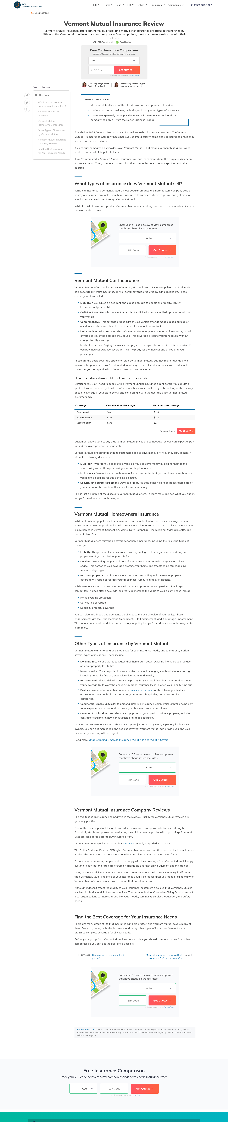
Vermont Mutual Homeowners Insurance (50, 122)
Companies (175, 5)
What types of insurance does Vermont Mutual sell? (52, 104)
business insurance (141, 690)
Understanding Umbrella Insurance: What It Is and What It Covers (128, 739)
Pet (130, 5)
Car (120, 5)
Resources (157, 5)
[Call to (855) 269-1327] (201, 5)
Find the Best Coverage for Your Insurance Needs (51, 150)
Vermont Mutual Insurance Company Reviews (52, 141)
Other (142, 5)
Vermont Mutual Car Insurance (49, 113)
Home (108, 5)
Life (96, 5)
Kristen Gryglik (138, 83)
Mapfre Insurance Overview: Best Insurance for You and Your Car (164, 956)
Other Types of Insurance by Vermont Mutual (51, 132)
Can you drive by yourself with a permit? (109, 956)
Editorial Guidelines (85, 1029)
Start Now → (186, 431)
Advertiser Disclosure (41, 87)
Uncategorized (42, 13)
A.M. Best (128, 843)
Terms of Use (134, 76)
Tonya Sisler (103, 83)
